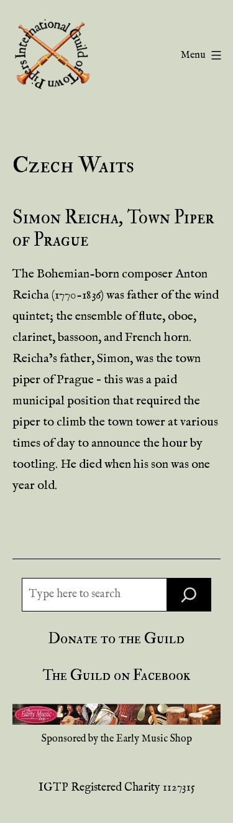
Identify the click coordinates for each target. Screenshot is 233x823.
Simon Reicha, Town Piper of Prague (113, 228)
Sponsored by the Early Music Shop (117, 739)
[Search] (189, 594)
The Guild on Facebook (116, 675)
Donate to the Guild (116, 638)
